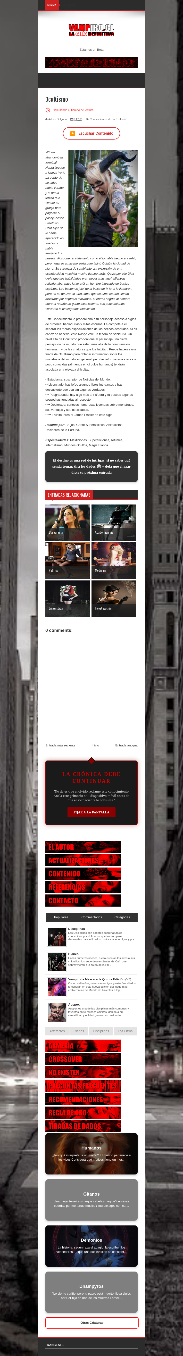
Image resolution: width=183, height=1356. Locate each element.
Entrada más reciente (60, 745)
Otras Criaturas (92, 1322)
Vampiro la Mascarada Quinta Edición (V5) (99, 979)
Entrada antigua (126, 745)
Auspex (74, 1004)
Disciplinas (76, 929)
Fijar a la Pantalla (91, 812)
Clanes (73, 954)
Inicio (95, 745)
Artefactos (57, 1031)
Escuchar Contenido (91, 133)
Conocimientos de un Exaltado (108, 119)
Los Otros (125, 1031)
